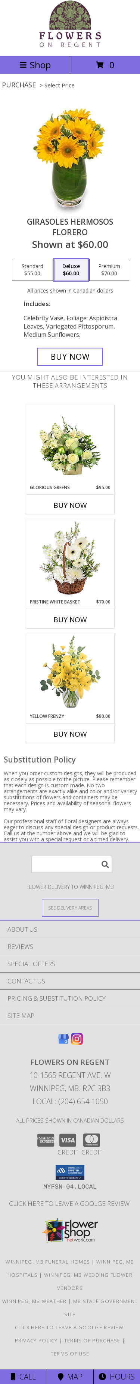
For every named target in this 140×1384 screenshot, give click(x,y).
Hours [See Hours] (117, 1377)
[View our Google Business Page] (63, 1042)
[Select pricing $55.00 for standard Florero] (32, 270)
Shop (35, 65)
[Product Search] (71, 864)
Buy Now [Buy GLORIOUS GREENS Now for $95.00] (70, 505)
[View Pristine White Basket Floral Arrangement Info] (70, 559)
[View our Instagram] (77, 1042)
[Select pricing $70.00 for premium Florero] (109, 270)
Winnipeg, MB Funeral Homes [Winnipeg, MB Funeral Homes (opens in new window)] (48, 1261)
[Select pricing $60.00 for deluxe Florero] (71, 270)
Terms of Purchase (92, 1340)
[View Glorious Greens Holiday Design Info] (70, 445)
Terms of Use (70, 1353)
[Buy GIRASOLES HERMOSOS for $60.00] (70, 357)
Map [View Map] (70, 1377)
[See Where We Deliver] (70, 907)
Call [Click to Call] (23, 1377)
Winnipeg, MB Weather (34, 1301)
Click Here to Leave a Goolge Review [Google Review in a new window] (70, 1203)
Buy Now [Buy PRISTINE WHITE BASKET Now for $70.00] (70, 619)
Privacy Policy (36, 1340)
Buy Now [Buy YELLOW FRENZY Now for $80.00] (70, 734)
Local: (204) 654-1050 (70, 1101)
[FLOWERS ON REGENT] (70, 44)
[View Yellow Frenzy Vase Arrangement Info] (70, 673)
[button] (70, 1172)
